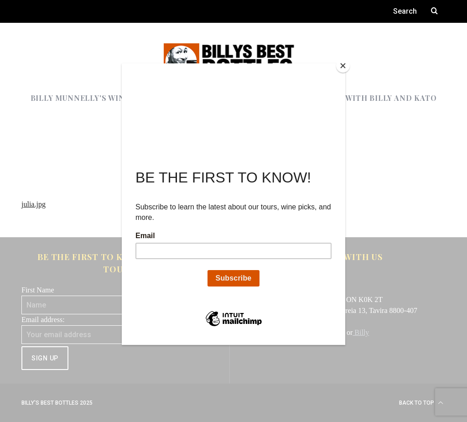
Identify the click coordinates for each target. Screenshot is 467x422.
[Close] (343, 66)
